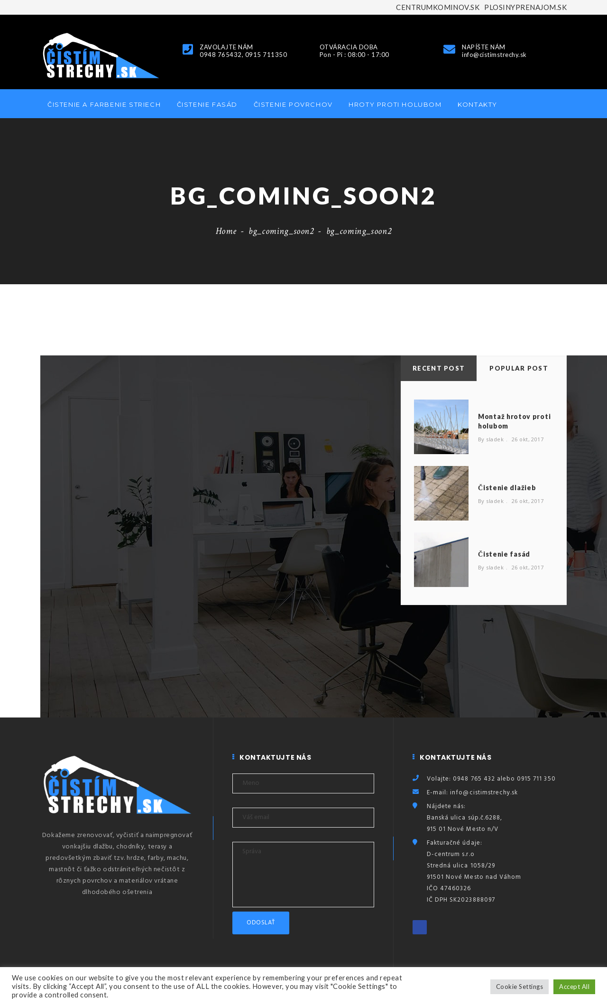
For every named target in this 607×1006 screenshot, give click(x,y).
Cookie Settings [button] (519, 986)
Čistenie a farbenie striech (104, 104)
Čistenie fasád (207, 104)
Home (226, 231)
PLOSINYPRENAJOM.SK (525, 7)
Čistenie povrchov (293, 104)
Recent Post (439, 368)
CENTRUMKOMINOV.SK (437, 7)
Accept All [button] (574, 986)
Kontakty (477, 104)
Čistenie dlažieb (507, 488)
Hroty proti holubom (395, 104)
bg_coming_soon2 (281, 231)
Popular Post (518, 368)
